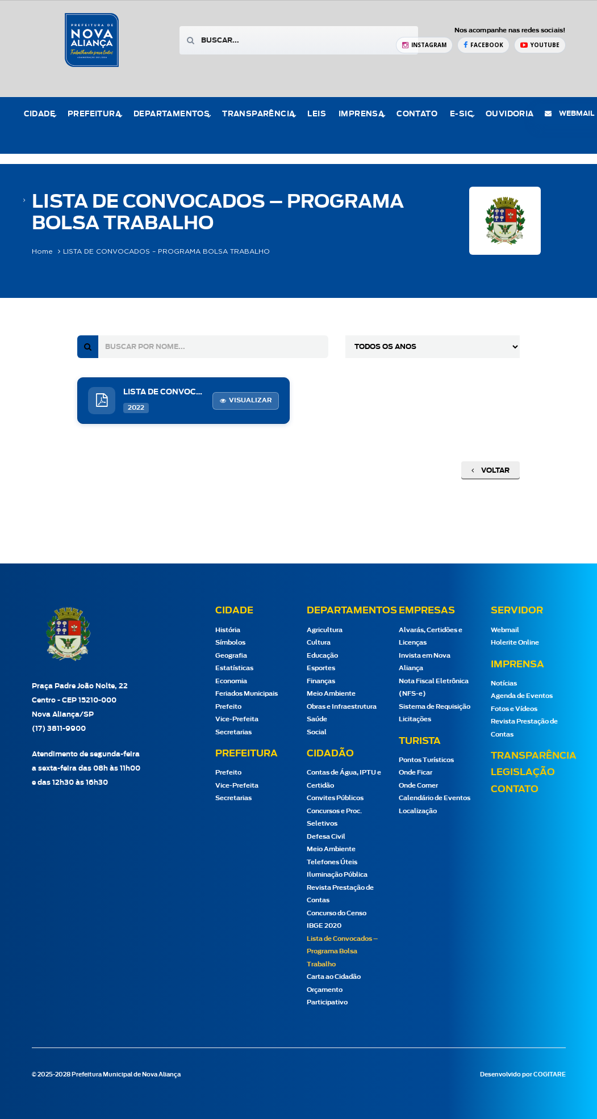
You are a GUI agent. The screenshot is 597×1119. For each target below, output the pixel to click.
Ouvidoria (510, 114)
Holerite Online (515, 643)
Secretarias (233, 732)
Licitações (415, 719)
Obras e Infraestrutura (342, 707)
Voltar (490, 470)
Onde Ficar (415, 772)
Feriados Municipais (246, 694)
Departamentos (171, 114)
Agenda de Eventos (522, 696)
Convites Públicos (335, 798)
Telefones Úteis (332, 862)
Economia (231, 681)
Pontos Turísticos (426, 760)
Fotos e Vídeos (514, 709)
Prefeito (228, 707)
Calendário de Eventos (434, 798)
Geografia (231, 656)
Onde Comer (418, 786)
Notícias (504, 683)
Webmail (505, 630)
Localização (418, 811)
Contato (416, 114)
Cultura (319, 643)
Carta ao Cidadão (334, 977)
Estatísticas (234, 668)
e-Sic (461, 114)
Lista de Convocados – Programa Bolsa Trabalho (342, 951)
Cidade (39, 114)
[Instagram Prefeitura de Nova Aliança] (424, 45)
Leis (316, 114)
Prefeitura (94, 114)
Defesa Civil (326, 837)
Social (317, 732)
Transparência (258, 114)
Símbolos (230, 643)
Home (42, 251)
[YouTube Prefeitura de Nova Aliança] (540, 45)
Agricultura (325, 630)
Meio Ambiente (331, 694)
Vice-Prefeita (236, 719)
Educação (322, 656)
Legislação (523, 772)
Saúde (317, 719)
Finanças (321, 681)
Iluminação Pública (337, 875)
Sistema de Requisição (434, 707)
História (227, 630)
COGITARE (549, 1075)
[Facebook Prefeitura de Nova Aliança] (483, 45)
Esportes (321, 668)
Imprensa (361, 114)
